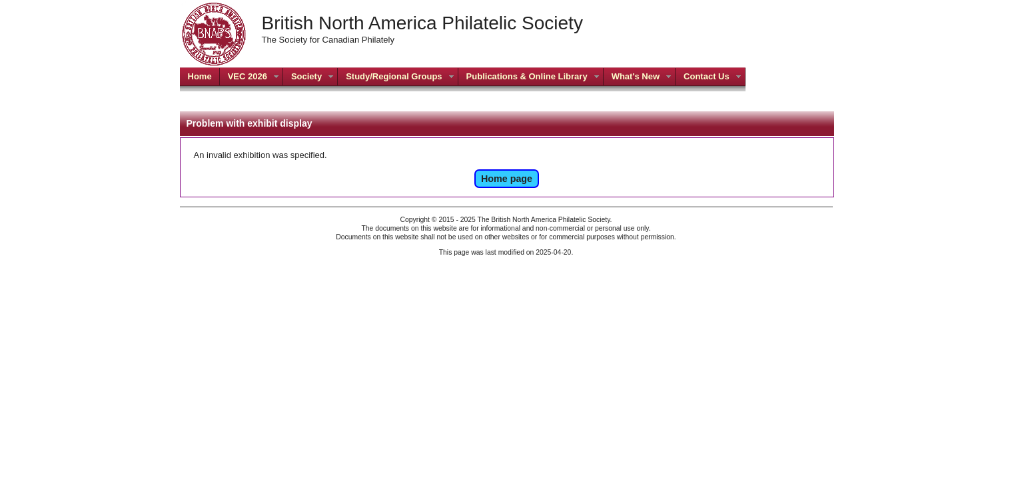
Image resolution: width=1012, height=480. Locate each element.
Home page (506, 178)
